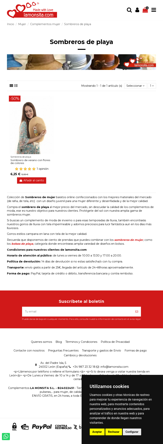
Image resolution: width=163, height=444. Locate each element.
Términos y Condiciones (81, 342)
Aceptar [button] (97, 431)
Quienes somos (41, 342)
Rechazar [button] (113, 431)
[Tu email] (77, 311)
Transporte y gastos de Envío (101, 350)
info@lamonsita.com (114, 366)
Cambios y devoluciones (80, 355)
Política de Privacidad (115, 342)
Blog (58, 342)
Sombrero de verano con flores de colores (30, 162)
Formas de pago (136, 350)
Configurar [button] (131, 431)
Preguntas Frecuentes (63, 350)
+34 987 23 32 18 (84, 366)
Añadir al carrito (31, 180)
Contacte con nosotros (29, 350)
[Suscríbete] (137, 311)
